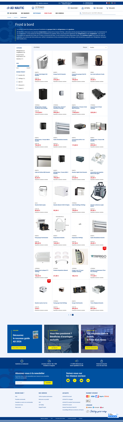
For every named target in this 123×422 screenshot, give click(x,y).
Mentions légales (44, 418)
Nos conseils (60, 13)
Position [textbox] (92, 47)
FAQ (16, 396)
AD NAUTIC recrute (67, 404)
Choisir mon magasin (39, 8)
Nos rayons (12, 13)
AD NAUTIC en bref (67, 396)
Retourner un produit (44, 399)
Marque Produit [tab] (20, 72)
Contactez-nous (19, 404)
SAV (40, 402)
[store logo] (15, 8)
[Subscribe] (48, 382)
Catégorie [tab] (19, 48)
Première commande (20, 399)
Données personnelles (60, 418)
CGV (52, 418)
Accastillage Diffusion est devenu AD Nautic (73, 409)
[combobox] (97, 13)
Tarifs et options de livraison (45, 396)
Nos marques (25, 13)
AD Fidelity (41, 404)
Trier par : (85, 47)
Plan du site (18, 407)
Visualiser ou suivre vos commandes (24, 402)
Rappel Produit (42, 407)
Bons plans (48, 13)
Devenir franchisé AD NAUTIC (70, 407)
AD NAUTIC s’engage (68, 399)
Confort (16, 17)
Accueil (9, 17)
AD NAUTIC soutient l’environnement (71, 402)
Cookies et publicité (72, 418)
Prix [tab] (17, 63)
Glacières (20, 59)
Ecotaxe (80, 418)
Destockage (37, 13)
